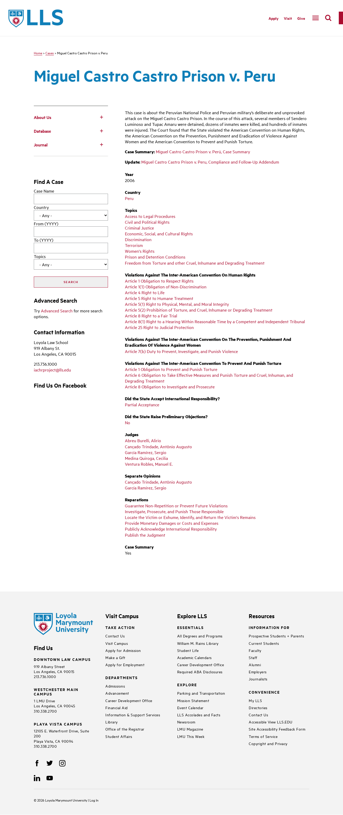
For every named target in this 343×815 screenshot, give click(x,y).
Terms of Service (263, 736)
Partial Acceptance (142, 404)
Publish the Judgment (145, 535)
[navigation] (315, 18)
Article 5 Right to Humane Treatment (159, 298)
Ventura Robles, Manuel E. (149, 464)
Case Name (44, 191)
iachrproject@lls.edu (52, 370)
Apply (274, 18)
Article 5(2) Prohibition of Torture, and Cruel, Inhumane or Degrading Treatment (198, 310)
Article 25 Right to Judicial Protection (159, 327)
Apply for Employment (124, 664)
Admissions (115, 685)
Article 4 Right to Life (145, 292)
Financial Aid (116, 707)
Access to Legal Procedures (150, 216)
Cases (49, 52)
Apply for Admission (123, 650)
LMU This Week (191, 736)
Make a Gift (115, 657)
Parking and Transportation (201, 692)
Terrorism (134, 245)
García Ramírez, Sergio (145, 452)
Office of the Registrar (124, 728)
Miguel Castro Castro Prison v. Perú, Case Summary (203, 151)
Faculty (255, 650)
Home (38, 52)
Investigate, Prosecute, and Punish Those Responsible (174, 511)
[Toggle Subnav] (101, 117)
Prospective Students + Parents (276, 635)
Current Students (264, 643)
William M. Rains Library (198, 643)
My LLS (255, 700)
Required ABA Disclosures (200, 671)
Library (111, 721)
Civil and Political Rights (147, 222)
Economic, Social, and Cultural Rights (159, 233)
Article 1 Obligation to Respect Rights (159, 281)
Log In (94, 800)
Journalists (258, 678)
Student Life (188, 650)
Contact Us (115, 635)
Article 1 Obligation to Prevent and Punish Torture (171, 369)
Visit (288, 18)
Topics (40, 256)
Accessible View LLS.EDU (271, 721)
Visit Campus (116, 643)
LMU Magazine (190, 728)
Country (41, 207)
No (127, 422)
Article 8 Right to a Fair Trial (151, 315)
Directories (258, 707)
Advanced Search (57, 310)
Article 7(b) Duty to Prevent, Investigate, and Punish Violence (181, 351)
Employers (258, 671)
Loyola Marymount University (62, 800)
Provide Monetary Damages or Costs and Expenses (171, 523)
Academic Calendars (194, 657)
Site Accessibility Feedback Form (277, 728)
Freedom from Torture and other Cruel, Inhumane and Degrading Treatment (195, 263)
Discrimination (138, 239)
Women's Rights (139, 251)
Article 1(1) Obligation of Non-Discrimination (165, 286)
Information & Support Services (132, 714)
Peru (129, 198)
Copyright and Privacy (268, 743)
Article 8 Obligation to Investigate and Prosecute (170, 386)
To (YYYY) (43, 240)
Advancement (117, 692)
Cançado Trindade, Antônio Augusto (158, 446)
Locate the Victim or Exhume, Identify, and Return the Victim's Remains (190, 517)
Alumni (255, 664)
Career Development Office (128, 700)
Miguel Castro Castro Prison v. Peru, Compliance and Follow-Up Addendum (210, 162)
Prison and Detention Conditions (155, 257)
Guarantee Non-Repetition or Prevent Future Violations (176, 505)
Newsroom (186, 721)
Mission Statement (193, 700)
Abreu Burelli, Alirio (143, 440)
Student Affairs (118, 736)
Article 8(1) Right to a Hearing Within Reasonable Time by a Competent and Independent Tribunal (215, 321)
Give (301, 18)
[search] (328, 18)
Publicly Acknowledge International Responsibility (171, 529)
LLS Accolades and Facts (198, 714)
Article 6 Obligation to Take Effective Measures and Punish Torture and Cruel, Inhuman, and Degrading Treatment (209, 378)
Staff (253, 657)
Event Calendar (190, 707)
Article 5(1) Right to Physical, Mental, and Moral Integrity (177, 304)
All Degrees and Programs (200, 635)
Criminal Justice (139, 228)
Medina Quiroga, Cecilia (146, 458)
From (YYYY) (46, 223)
